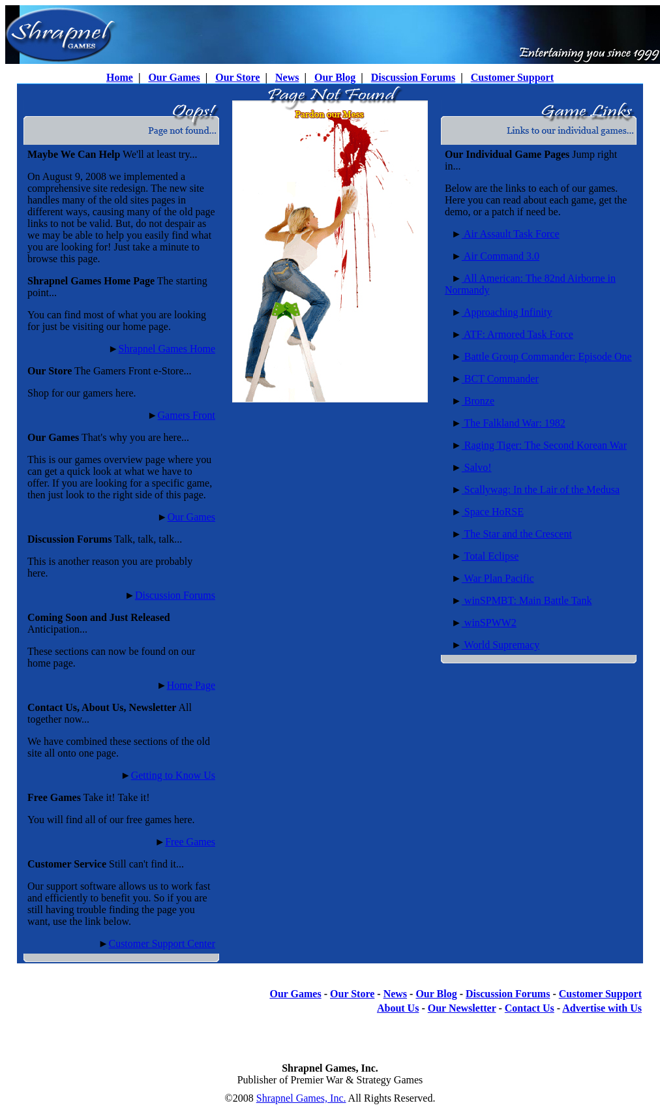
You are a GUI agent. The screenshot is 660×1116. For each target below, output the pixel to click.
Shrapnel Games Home (167, 348)
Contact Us (529, 1008)
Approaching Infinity (507, 312)
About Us (398, 1008)
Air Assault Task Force (511, 233)
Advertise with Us (602, 1008)
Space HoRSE (493, 511)
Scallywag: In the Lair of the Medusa (541, 489)
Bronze (478, 400)
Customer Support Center (161, 943)
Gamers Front (186, 415)
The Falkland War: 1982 (513, 423)
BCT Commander (500, 378)
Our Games (174, 77)
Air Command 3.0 (500, 256)
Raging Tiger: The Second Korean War (544, 445)
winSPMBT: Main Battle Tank (527, 600)
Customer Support (512, 77)
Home (119, 77)
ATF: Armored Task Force (517, 334)
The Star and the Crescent (517, 533)
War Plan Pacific (498, 578)
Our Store (237, 77)
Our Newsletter (462, 1008)
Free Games (190, 841)
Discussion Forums (413, 77)
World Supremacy (500, 644)
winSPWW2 (489, 622)
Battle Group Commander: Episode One (547, 356)
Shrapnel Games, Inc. (301, 1098)
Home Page (191, 685)
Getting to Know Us (173, 775)
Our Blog (334, 77)
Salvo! (477, 467)
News (287, 77)
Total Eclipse (490, 556)
